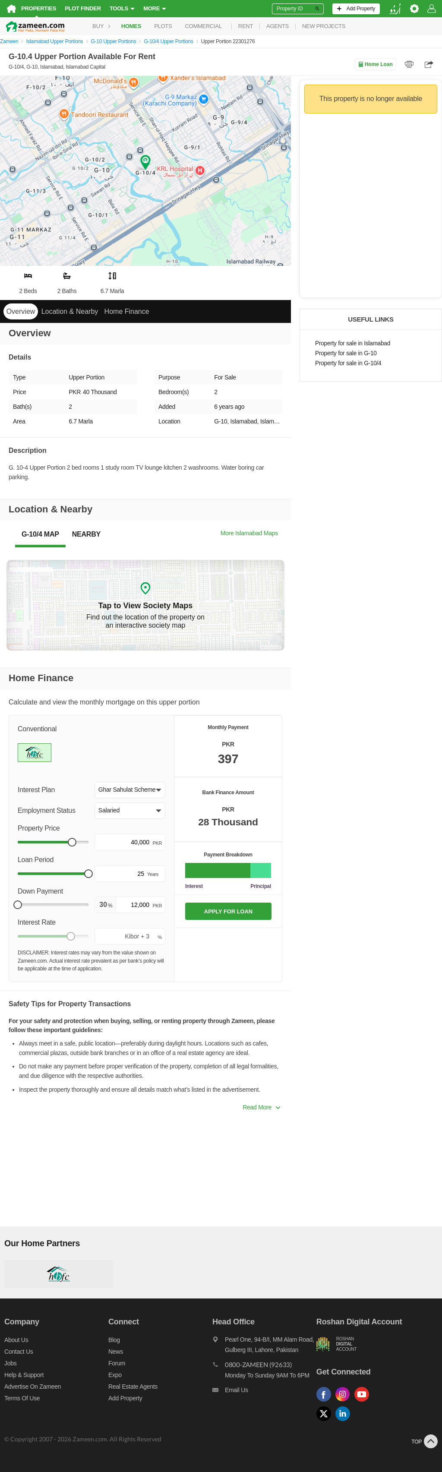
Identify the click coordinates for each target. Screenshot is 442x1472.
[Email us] (264, 1392)
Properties (38, 8)
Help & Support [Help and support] (24, 1374)
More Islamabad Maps (249, 533)
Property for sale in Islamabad (352, 343)
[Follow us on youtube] (363, 1402)
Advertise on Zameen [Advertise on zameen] (32, 1386)
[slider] (72, 842)
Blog (114, 1339)
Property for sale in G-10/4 (348, 363)
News (115, 1351)
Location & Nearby (69, 311)
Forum (116, 1363)
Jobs (10, 1363)
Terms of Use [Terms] (22, 1398)
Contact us (18, 1351)
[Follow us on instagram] (344, 1402)
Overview (20, 311)
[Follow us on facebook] (325, 1402)
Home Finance (126, 311)
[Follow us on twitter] (325, 1421)
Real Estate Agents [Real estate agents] (133, 1386)
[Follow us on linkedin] (344, 1421)
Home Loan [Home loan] (375, 64)
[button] (130, 790)
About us (16, 1339)
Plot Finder (83, 8)
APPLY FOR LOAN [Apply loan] (228, 911)
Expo (115, 1374)
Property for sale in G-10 (346, 353)
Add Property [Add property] (125, 1398)
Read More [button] (261, 1107)
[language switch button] (394, 8)
